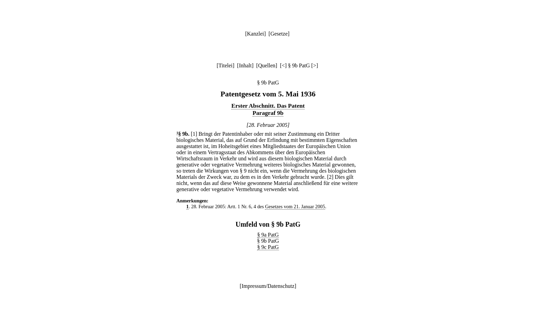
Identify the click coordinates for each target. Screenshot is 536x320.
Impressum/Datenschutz (268, 286)
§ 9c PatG (268, 247)
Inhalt (245, 65)
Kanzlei (255, 34)
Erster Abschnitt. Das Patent (268, 105)
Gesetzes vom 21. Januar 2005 (295, 206)
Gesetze (279, 34)
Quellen (267, 65)
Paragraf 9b (268, 112)
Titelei (225, 65)
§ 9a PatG (268, 235)
